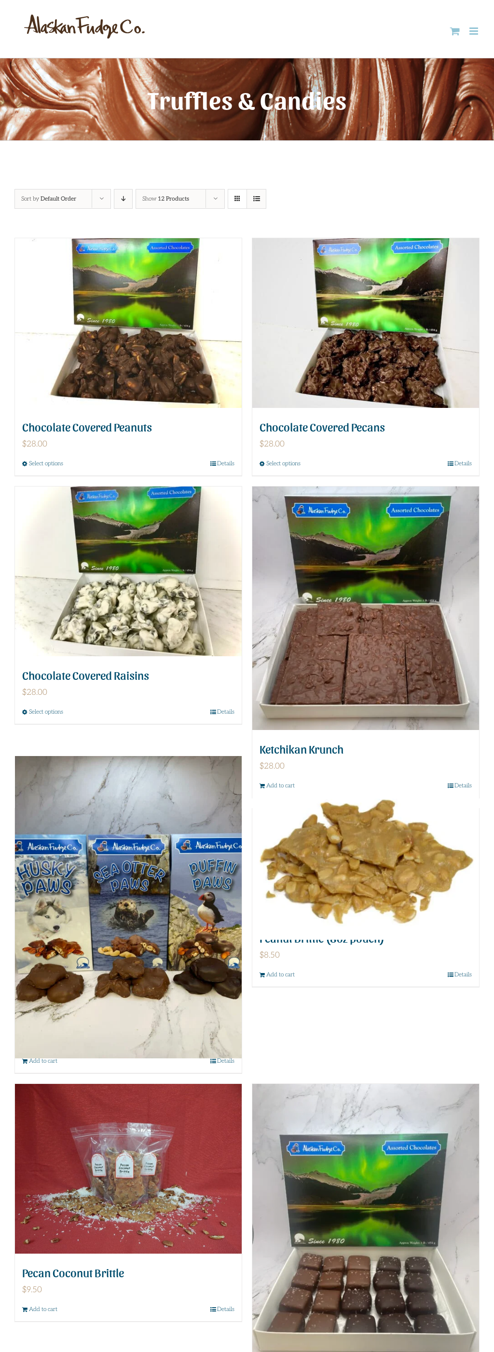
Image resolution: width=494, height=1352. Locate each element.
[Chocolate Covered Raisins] (128, 572)
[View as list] (256, 198)
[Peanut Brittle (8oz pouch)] (365, 864)
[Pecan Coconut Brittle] (128, 1169)
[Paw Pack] (128, 907)
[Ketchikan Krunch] (365, 608)
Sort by (48, 199)
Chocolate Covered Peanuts (87, 426)
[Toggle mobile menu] (474, 31)
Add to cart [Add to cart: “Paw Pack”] (43, 1061)
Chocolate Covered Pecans (322, 426)
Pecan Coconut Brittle (73, 1272)
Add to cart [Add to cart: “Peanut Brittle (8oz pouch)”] (280, 974)
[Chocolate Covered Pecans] (365, 323)
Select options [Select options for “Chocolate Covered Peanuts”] (46, 463)
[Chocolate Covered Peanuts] (128, 323)
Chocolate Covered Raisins (85, 674)
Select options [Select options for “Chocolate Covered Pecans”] (283, 463)
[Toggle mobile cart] (455, 31)
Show (165, 199)
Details (225, 463)
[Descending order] (123, 199)
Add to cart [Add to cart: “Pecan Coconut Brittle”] (43, 1309)
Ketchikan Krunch (301, 748)
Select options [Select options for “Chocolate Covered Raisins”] (46, 712)
